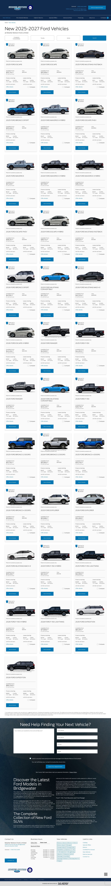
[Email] (77, 751)
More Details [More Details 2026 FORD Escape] (47, 92)
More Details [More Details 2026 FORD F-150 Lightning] (47, 649)
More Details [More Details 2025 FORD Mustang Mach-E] (12, 593)
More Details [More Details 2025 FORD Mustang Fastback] (81, 92)
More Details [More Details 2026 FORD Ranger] (47, 371)
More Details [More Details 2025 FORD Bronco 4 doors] (81, 482)
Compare (32, 87)
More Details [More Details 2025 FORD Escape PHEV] (81, 148)
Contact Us (11, 860)
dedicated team (24, 800)
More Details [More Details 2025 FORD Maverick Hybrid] (47, 148)
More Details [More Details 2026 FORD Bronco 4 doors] (12, 538)
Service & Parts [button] (35, 846)
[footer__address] (16, 845)
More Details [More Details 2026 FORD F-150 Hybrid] (12, 649)
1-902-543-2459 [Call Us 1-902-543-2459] (81, 6)
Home (6, 22)
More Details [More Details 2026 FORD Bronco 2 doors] (47, 482)
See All (95, 38)
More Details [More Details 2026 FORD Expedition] (12, 705)
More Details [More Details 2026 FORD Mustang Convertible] (47, 426)
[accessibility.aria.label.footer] (63, 884)
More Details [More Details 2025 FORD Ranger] (12, 426)
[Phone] (77, 744)
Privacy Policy (73, 772)
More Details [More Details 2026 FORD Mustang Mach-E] (81, 315)
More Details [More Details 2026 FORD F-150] (81, 426)
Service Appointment (97, 7)
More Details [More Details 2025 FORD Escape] (12, 92)
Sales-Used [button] (43, 842)
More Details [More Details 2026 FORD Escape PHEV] (12, 259)
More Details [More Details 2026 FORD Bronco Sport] (12, 315)
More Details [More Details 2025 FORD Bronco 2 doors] (12, 482)
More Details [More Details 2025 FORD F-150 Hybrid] (47, 593)
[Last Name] (77, 737)
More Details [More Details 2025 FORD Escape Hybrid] (47, 259)
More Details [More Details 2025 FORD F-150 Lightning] (81, 593)
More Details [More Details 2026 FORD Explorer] (81, 538)
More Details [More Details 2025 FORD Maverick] (12, 203)
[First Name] (77, 730)
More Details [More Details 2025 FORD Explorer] (47, 538)
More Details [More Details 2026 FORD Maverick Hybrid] (47, 203)
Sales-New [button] (34, 842)
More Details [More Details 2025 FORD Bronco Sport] (12, 148)
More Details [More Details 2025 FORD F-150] (81, 371)
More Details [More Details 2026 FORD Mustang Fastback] (81, 259)
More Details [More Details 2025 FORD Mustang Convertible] (47, 315)
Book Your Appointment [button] (55, 766)
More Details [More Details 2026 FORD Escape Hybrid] (12, 371)
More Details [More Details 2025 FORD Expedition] (81, 649)
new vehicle (19, 796)
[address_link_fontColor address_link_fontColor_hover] (76, 9)
